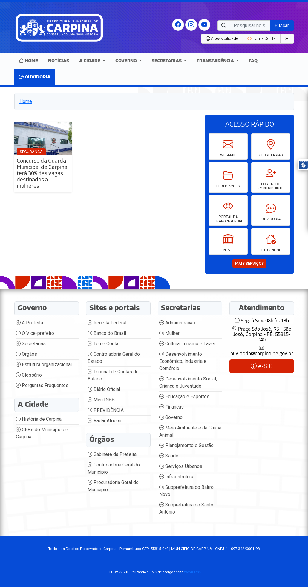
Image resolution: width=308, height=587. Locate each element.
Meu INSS (101, 400)
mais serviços (249, 263)
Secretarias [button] (167, 61)
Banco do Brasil (107, 333)
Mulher (169, 333)
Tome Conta (103, 343)
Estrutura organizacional (44, 364)
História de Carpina (39, 419)
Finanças (171, 407)
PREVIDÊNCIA (106, 410)
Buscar (282, 25)
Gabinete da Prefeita (112, 454)
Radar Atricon (104, 420)
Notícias (58, 61)
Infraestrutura (176, 477)
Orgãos (26, 354)
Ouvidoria (34, 77)
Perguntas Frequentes (42, 385)
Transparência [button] (216, 61)
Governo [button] (126, 61)
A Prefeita (29, 323)
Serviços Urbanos (180, 466)
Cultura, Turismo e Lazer (187, 343)
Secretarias (31, 343)
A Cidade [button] (90, 61)
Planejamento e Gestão (186, 445)
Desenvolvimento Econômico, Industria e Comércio (182, 361)
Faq (253, 61)
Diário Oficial (104, 389)
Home (28, 61)
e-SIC (262, 366)
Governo (171, 417)
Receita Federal (107, 323)
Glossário (29, 375)
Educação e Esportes (184, 396)
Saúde (168, 456)
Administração (177, 323)
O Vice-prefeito (35, 333)
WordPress (192, 572)
